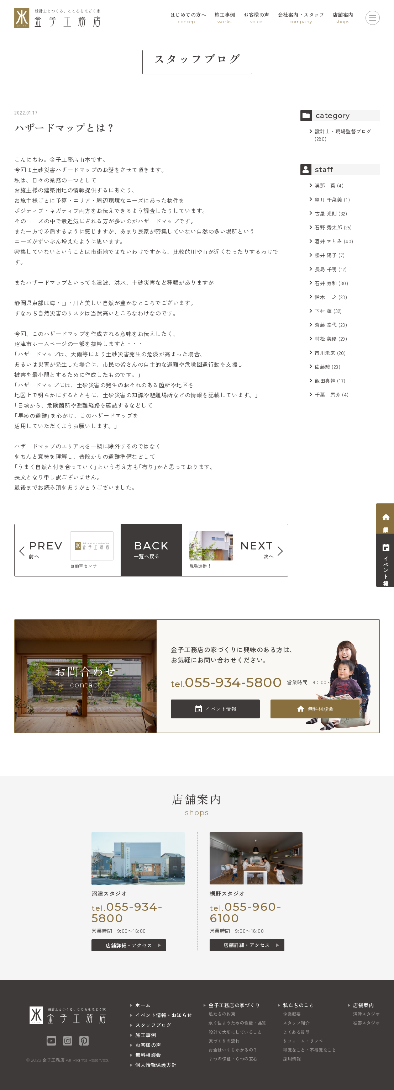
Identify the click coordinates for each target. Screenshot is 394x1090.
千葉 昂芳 (328, 394)
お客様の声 (148, 1044)
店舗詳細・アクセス (129, 945)
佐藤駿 (322, 366)
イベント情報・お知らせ (163, 1015)
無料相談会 (321, 708)
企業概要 (292, 1014)
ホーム (143, 1005)
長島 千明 (326, 269)
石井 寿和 (326, 283)
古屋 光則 (326, 213)
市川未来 (325, 352)
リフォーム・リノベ (303, 1041)
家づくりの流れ (224, 1041)
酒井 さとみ (328, 241)
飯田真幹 (325, 380)
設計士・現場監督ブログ (343, 131)
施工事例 (145, 1034)
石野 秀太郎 (328, 227)
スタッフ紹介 (296, 1023)
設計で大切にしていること (235, 1032)
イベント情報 (220, 708)
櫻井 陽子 (326, 255)
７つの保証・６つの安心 (233, 1059)
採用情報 (292, 1059)
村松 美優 (326, 338)
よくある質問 (296, 1032)
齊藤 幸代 (326, 324)
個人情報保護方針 (156, 1064)
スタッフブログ (153, 1024)
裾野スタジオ (366, 1023)
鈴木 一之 (326, 297)
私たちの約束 (222, 1014)
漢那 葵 (325, 185)
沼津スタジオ (366, 1014)
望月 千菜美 (328, 199)
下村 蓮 (323, 310)
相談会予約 (386, 523)
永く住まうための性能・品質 (238, 1023)
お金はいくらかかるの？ (233, 1050)
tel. (226, 682)
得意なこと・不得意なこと (309, 1050)
